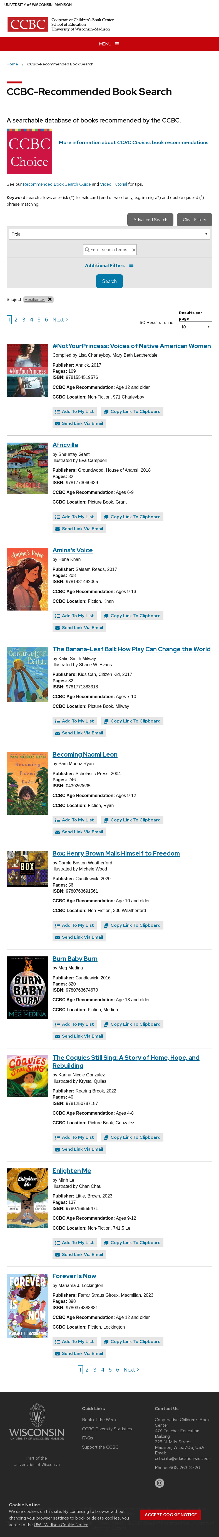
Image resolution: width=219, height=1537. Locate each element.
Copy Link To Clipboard (132, 411)
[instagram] (159, 1483)
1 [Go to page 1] (9, 319)
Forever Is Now (74, 1276)
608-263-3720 (184, 1467)
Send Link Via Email (79, 423)
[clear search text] (134, 249)
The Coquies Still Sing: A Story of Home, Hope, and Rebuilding (126, 1062)
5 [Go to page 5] (39, 319)
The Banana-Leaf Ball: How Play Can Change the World (132, 649)
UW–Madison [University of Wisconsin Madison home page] (38, 4)
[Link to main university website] (36, 1441)
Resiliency (38, 299)
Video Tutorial (113, 184)
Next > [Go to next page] (60, 319)
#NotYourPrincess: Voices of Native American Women (132, 346)
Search (109, 281)
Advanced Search (150, 220)
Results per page (190, 315)
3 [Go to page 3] (23, 319)
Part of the (37, 1461)
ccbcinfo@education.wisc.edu (183, 1458)
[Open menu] (109, 44)
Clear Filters (194, 220)
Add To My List (74, 411)
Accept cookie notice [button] (171, 1515)
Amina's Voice (73, 550)
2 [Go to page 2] (16, 319)
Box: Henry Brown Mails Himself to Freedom (116, 853)
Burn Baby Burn (75, 959)
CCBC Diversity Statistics (107, 1429)
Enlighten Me (72, 1171)
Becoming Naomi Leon (85, 754)
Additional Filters (109, 266)
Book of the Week (99, 1420)
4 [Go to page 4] (31, 319)
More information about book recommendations (133, 142)
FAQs (87, 1438)
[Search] (109, 249)
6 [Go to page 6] (46, 319)
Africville (65, 445)
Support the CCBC (100, 1447)
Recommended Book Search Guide (57, 184)
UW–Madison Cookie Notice (61, 1525)
